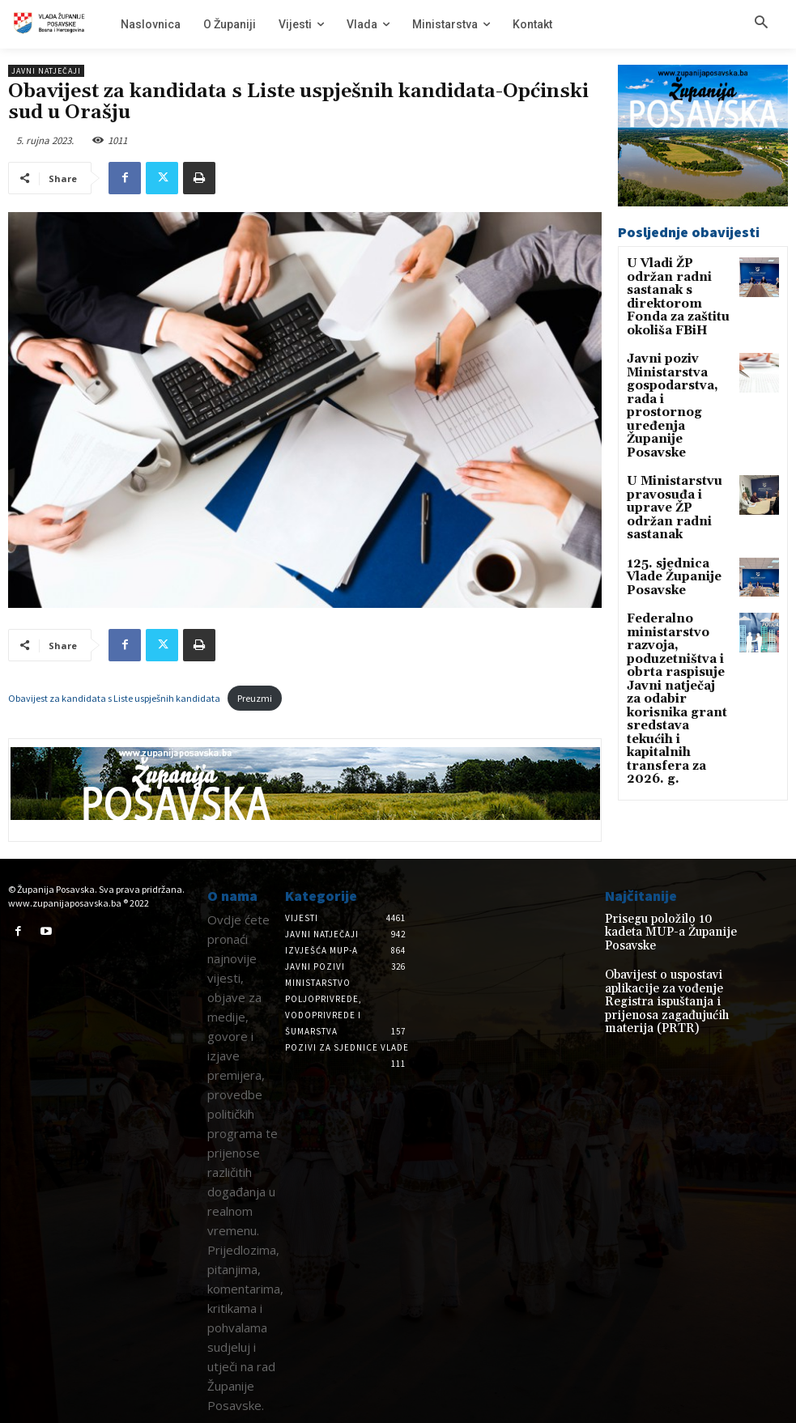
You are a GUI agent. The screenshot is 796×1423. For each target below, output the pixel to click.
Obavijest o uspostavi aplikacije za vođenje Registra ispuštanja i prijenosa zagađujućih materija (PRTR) (672, 980)
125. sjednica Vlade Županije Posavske (676, 480)
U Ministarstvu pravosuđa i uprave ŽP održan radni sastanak (676, 432)
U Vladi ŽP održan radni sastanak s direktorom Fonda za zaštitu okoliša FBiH (674, 285)
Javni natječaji (46, 71)
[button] (761, 23)
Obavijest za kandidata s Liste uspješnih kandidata (114, 698)
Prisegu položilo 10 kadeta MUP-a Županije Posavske (664, 924)
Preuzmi (254, 698)
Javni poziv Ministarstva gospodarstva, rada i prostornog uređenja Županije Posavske (678, 361)
